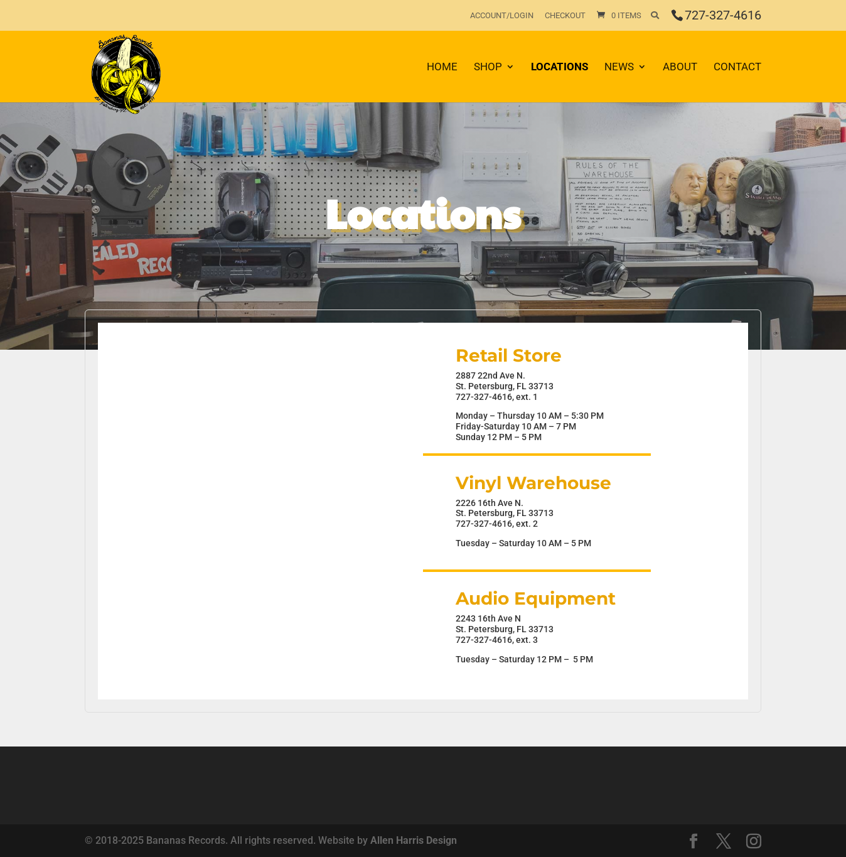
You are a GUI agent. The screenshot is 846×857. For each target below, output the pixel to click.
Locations (559, 67)
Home (442, 67)
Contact (737, 67)
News (619, 67)
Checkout (565, 15)
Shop (488, 67)
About (680, 67)
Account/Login (501, 15)
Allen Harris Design (413, 840)
